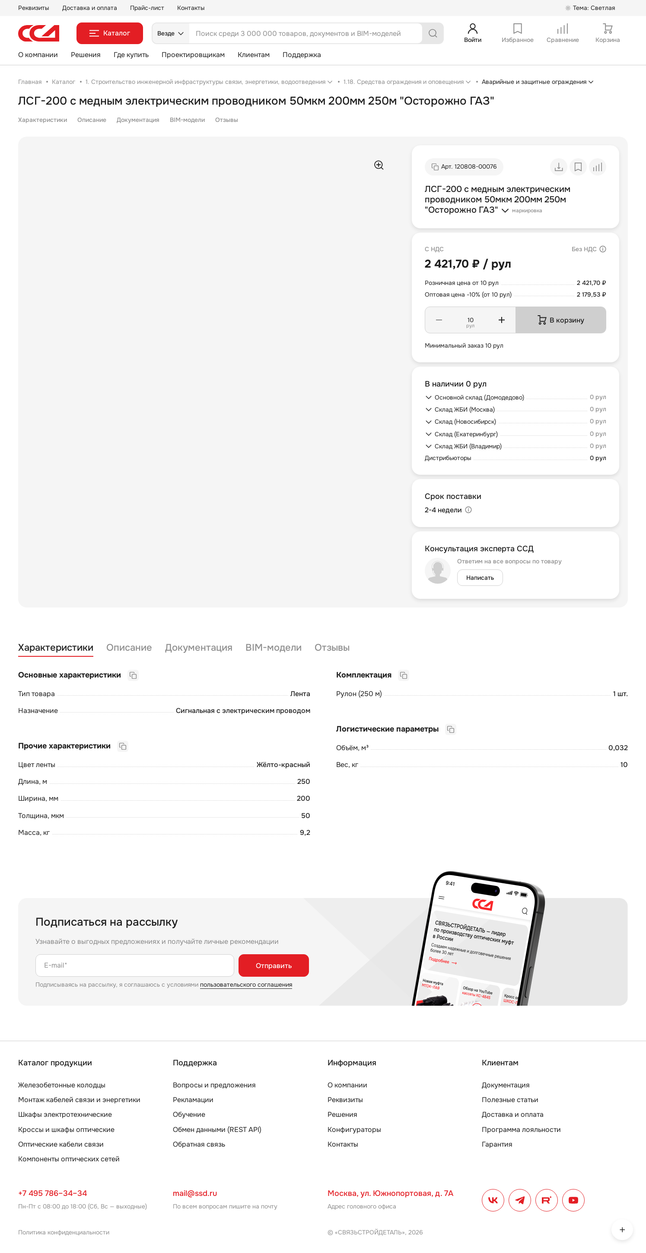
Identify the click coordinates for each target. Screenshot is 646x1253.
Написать (480, 578)
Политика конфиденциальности (63, 1232)
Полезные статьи (510, 1099)
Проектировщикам (193, 54)
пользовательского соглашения (246, 984)
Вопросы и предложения (214, 1085)
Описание (91, 120)
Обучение (189, 1114)
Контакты (191, 8)
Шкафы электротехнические (65, 1114)
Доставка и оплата (89, 8)
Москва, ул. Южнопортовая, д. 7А (390, 1193)
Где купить (131, 54)
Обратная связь (199, 1144)
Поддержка (302, 54)
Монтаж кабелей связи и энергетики (79, 1099)
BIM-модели (187, 120)
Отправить (274, 965)
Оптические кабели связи (61, 1144)
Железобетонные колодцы (61, 1085)
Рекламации (193, 1099)
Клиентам (254, 54)
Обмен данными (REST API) (217, 1129)
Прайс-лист (147, 8)
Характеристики (42, 120)
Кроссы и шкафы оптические (66, 1129)
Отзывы (226, 120)
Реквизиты (33, 8)
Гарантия (497, 1144)
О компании (38, 54)
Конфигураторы (354, 1129)
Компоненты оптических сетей (69, 1159)
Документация (138, 120)
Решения (86, 54)
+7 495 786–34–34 (52, 1193)
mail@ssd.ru (195, 1193)
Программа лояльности (521, 1129)
